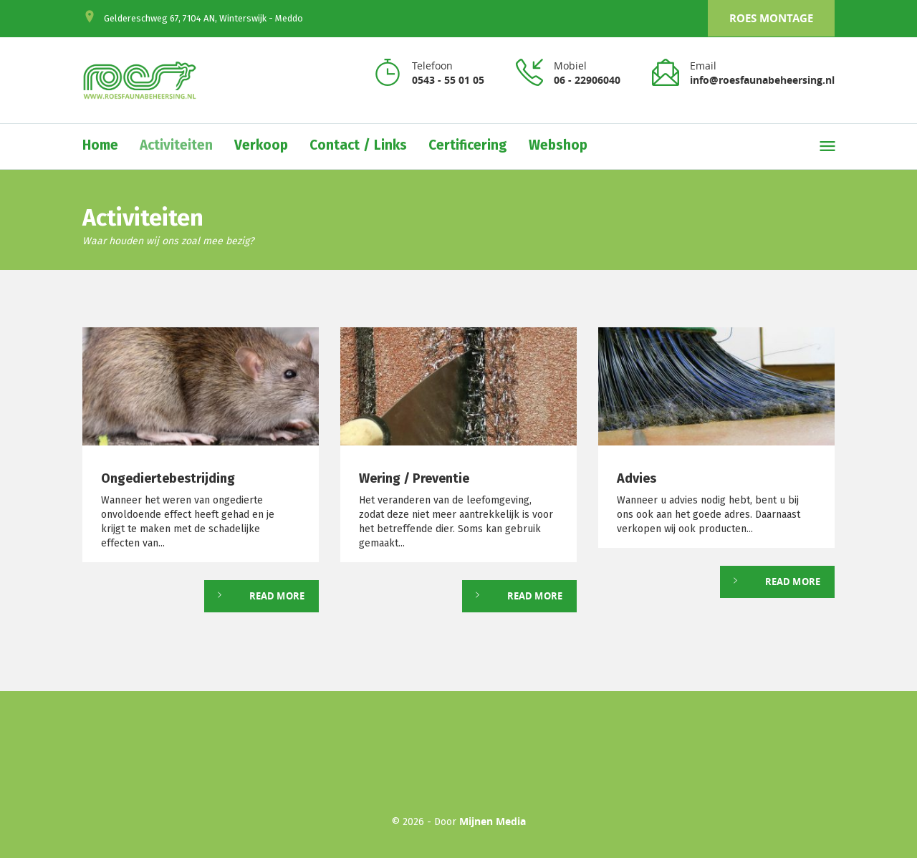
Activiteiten (176, 145)
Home (100, 145)
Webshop (558, 145)
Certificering (467, 145)
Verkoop (261, 145)
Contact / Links (358, 145)
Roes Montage (771, 18)
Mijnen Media (492, 821)
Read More (276, 595)
